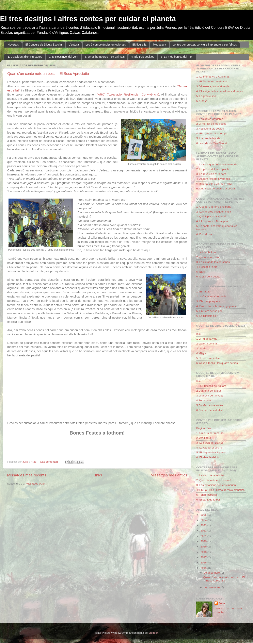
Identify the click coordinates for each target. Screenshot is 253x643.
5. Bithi (200, 271)
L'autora (74, 44)
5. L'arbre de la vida (208, 138)
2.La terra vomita (206, 343)
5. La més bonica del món (177, 56)
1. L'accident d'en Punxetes (25, 56)
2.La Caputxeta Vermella (211, 296)
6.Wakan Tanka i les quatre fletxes (217, 363)
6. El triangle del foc (208, 457)
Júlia (222, 603)
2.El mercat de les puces (211, 123)
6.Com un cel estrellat (209, 410)
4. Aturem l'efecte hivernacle (213, 178)
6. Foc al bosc (204, 234)
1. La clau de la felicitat (210, 475)
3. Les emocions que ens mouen (216, 485)
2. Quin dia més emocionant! (213, 480)
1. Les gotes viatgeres (209, 118)
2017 (204, 557)
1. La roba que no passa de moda (216, 164)
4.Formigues (203, 400)
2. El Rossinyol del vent (63, 56)
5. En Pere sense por (209, 310)
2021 (204, 536)
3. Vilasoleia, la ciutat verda (213, 86)
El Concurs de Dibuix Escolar (43, 44)
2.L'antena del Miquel (209, 390)
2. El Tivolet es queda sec (211, 81)
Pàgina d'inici (204, 428)
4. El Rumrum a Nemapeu (212, 221)
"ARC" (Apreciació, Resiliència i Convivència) (128, 94)
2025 (204, 514)
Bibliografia (139, 44)
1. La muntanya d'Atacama (212, 76)
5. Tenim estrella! (206, 494)
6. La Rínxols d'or (207, 315)
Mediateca (159, 44)
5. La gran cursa (206, 96)
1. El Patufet (203, 291)
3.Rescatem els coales (210, 128)
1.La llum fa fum (206, 252)
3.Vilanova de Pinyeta (209, 395)
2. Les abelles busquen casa (213, 211)
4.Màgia (201, 353)
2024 (204, 520)
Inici (98, 475)
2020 (204, 541)
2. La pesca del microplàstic (213, 169)
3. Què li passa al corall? (211, 216)
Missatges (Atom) (36, 483)
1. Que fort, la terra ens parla (213, 206)
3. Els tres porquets (208, 301)
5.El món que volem (208, 358)
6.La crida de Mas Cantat (211, 143)
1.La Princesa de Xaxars (211, 385)
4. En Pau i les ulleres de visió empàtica (220, 489)
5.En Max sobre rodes (209, 405)
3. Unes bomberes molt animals (105, 56)
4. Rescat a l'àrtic (206, 266)
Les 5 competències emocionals (105, 44)
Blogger (153, 632)
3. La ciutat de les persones (213, 262)
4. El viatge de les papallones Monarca (219, 91)
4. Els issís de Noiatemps (211, 133)
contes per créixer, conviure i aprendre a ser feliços (205, 44)
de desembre (212, 572)
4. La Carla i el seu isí (209, 447)
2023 (204, 525)
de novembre (212, 587)
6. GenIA (201, 100)
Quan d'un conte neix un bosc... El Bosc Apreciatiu (48, 74)
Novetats (13, 44)
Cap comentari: (49, 461)
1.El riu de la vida (206, 338)
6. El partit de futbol (208, 499)
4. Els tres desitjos (142, 56)
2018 (204, 552)
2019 (204, 546)
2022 (204, 530)
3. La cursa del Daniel (209, 442)
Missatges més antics (169, 475)
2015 (204, 568)
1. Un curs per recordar (210, 433)
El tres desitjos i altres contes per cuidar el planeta (88, 19)
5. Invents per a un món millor (214, 183)
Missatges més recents (26, 475)
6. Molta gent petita (208, 276)
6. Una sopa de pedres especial (215, 188)
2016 (204, 562)
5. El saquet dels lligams (211, 452)
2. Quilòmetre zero (207, 257)
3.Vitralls (201, 348)
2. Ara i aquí (203, 437)
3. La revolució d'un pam (211, 173)
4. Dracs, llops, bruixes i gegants (216, 306)
